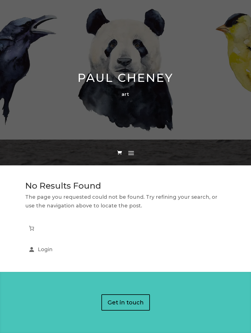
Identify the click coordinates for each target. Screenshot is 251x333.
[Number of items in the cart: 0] (31, 228)
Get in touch (126, 302)
